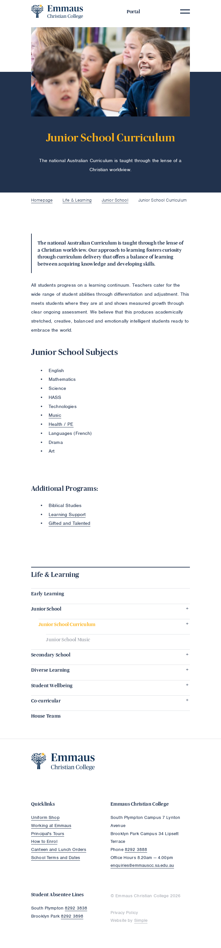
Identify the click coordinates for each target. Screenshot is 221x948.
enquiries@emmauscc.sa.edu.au (142, 865)
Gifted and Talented (69, 523)
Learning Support (67, 514)
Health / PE (61, 424)
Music (55, 415)
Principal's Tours (47, 833)
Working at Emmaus (51, 825)
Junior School (115, 200)
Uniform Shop (45, 817)
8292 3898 (72, 916)
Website (118, 920)
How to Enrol (44, 841)
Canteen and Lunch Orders (58, 849)
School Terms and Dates (55, 857)
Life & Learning (77, 200)
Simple (141, 920)
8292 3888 (136, 849)
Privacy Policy (124, 912)
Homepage (41, 200)
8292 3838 (76, 908)
